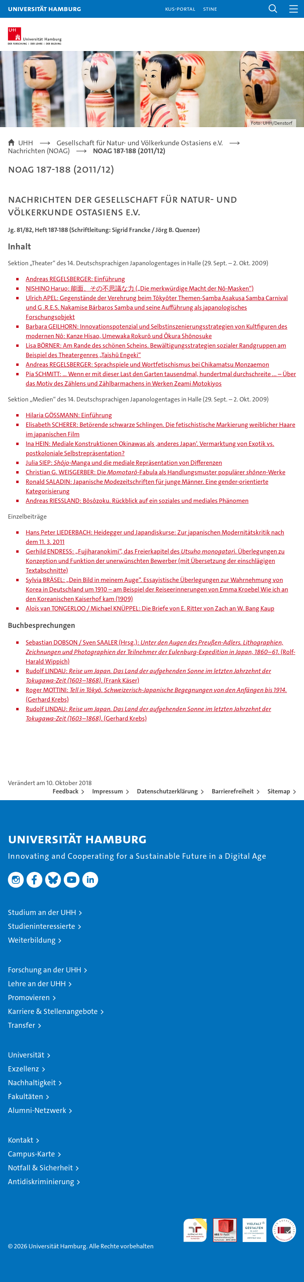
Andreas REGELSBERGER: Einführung (75, 279)
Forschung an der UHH (44, 970)
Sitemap (279, 791)
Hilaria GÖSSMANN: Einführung (69, 415)
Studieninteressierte (41, 926)
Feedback (65, 791)
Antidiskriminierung (41, 1182)
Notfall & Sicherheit (40, 1168)
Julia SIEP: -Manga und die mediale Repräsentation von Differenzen (124, 462)
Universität (26, 1055)
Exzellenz (23, 1069)
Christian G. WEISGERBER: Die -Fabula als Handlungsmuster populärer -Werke (155, 472)
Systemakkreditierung (284, 1222)
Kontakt (20, 1140)
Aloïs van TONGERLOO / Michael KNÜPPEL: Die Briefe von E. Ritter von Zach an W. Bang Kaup (150, 608)
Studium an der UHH (42, 912)
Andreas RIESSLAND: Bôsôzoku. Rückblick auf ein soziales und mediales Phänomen (137, 500)
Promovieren (29, 997)
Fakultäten (25, 1096)
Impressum (107, 791)
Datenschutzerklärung (167, 791)
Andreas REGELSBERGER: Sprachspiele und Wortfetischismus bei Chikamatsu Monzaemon (147, 364)
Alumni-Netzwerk (37, 1110)
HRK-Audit (250, 1226)
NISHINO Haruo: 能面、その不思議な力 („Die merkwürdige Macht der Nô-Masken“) (140, 288)
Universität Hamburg (44, 8)
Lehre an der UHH (37, 984)
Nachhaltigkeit (32, 1083)
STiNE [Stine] (210, 8)
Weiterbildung (31, 940)
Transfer (21, 1025)
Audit (220, 1222)
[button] (273, 9)
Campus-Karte (31, 1154)
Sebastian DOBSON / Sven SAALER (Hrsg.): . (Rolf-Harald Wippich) (160, 652)
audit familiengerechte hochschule (195, 1230)
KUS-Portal (180, 8)
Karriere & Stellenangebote (53, 1011)
